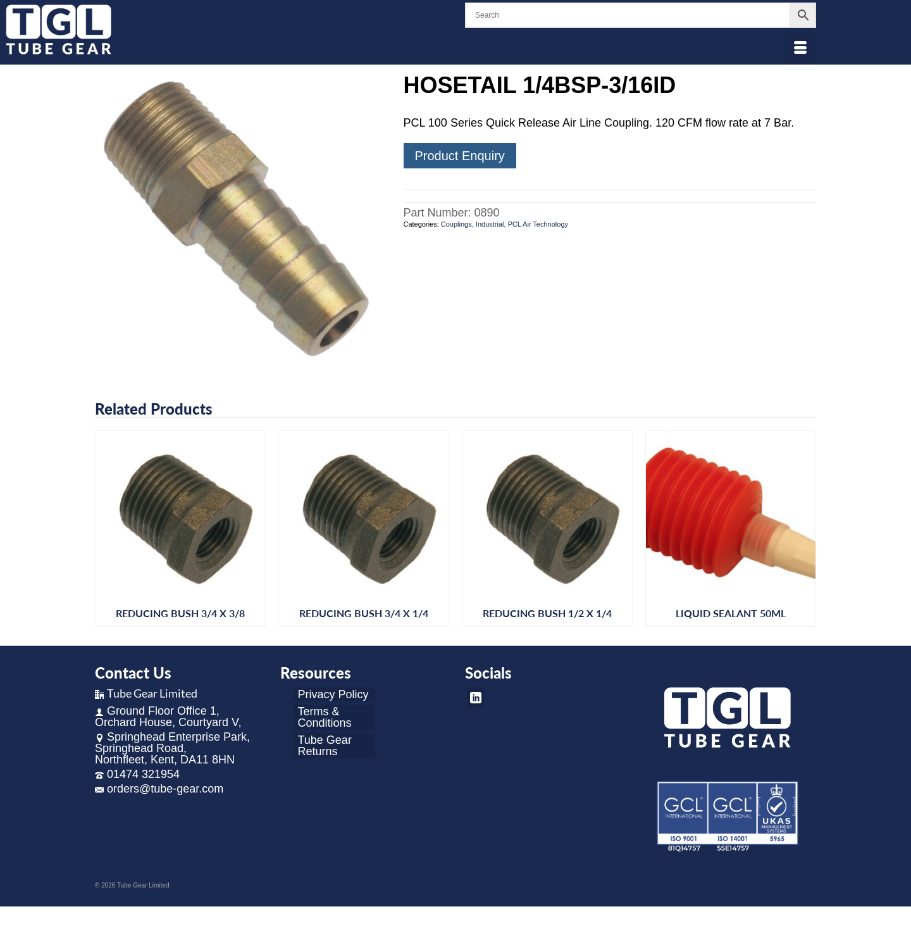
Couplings (456, 224)
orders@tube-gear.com (159, 788)
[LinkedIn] (476, 697)
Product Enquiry (460, 156)
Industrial (490, 224)
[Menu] (800, 49)
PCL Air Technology (538, 224)
